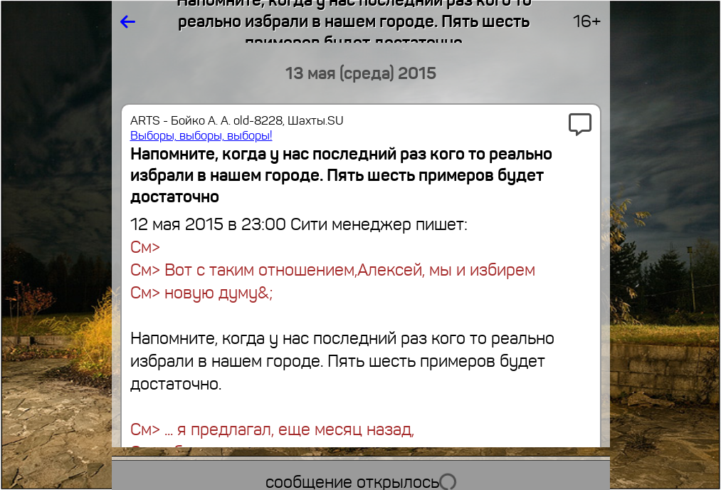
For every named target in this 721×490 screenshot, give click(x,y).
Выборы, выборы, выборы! (201, 135)
